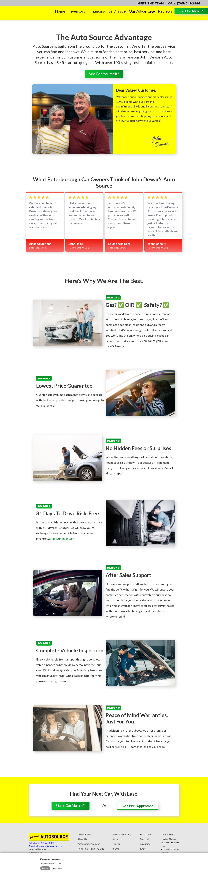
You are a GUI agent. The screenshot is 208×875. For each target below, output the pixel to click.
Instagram (145, 844)
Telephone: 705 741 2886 (41, 843)
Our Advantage (142, 11)
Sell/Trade (117, 11)
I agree (45, 868)
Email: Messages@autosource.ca (45, 846)
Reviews (165, 11)
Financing (97, 11)
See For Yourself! (104, 74)
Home (60, 11)
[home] (26, 11)
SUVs (116, 848)
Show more (57, 868)
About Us (82, 839)
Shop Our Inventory (61, 538)
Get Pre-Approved (138, 806)
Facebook (144, 839)
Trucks (116, 844)
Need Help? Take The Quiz (91, 848)
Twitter (143, 848)
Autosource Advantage (89, 844)
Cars (115, 839)
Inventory (76, 11)
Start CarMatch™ (191, 11)
